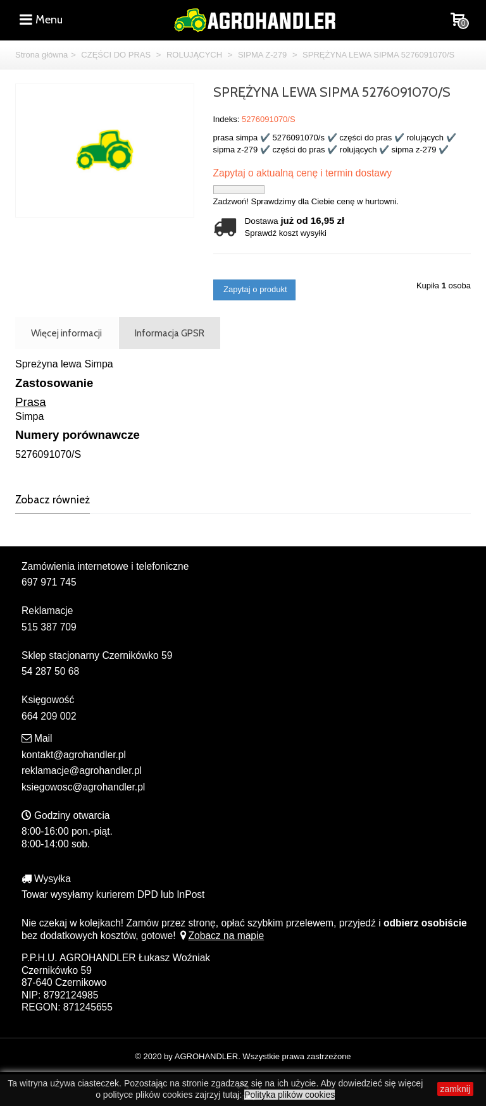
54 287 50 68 (50, 671)
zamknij (455, 1089)
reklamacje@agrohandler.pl (82, 770)
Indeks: (226, 119)
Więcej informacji (66, 333)
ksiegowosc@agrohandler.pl (83, 787)
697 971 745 (49, 582)
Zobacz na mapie (221, 935)
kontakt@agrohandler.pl (74, 754)
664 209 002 (49, 716)
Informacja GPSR (169, 333)
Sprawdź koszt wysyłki (286, 233)
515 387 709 (49, 627)
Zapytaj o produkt (254, 289)
